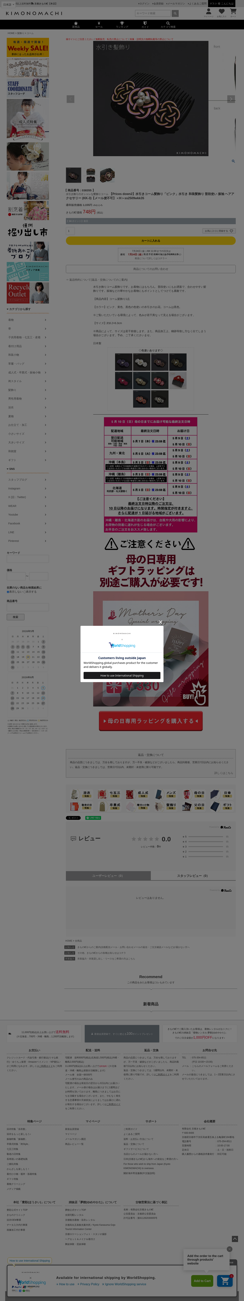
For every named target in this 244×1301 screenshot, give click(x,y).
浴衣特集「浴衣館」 (17, 1129)
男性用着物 (15, 398)
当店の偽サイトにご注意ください (30, 1268)
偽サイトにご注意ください (80, 39)
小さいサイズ (16, 433)
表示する (30, 591)
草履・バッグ (16, 363)
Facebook (14, 523)
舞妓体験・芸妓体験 (75, 1244)
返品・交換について (134, 1144)
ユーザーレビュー (108, 875)
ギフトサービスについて (136, 1149)
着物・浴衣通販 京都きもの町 (115, 1296)
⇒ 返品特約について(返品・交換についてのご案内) (97, 279)
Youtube (13, 514)
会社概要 (209, 1121)
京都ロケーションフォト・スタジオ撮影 (86, 1234)
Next (231, 99)
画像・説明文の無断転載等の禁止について (151, 39)
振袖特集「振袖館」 (17, 1139)
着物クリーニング (16, 1184)
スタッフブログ (17, 479)
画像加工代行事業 (16, 1230)
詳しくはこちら (223, 772)
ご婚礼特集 (12, 1164)
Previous (70, 99)
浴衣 (11, 407)
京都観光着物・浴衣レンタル (80, 1220)
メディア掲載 (14, 1189)
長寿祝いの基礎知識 (17, 1159)
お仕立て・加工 (17, 424)
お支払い (34, 1050)
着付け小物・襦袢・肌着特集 (22, 1174)
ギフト (12, 460)
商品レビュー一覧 (74, 1144)
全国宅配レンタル (74, 1215)
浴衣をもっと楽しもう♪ (19, 1134)
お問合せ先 (210, 1050)
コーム (30, 33)
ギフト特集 (12, 1179)
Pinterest (13, 540)
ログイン (144, 3)
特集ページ (34, 1121)
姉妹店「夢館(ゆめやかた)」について (93, 1202)
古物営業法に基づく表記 (151, 1202)
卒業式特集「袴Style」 (18, 1144)
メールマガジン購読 (75, 1139)
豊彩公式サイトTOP (17, 1210)
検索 (15, 617)
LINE (11, 532)
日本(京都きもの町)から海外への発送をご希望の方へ (151, 1159)
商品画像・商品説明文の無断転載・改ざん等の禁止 (135, 1268)
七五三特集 (12, 1149)
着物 (11, 319)
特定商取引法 (134, 1281)
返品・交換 (151, 1050)
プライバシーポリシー (110, 1281)
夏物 (11, 416)
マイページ (93, 1121)
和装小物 (13, 354)
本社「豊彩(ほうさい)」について (34, 1202)
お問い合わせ (152, 1281)
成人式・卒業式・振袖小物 (24, 372)
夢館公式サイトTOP (75, 1210)
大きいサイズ (16, 442)
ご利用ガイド (46, 1066)
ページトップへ (235, 1239)
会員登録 (158, 3)
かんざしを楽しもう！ (18, 1169)
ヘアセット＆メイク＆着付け (80, 1239)
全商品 (78, 940)
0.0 (166, 839)
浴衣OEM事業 (14, 1220)
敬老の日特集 (14, 1154)
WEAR (12, 505)
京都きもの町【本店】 (45, 3)
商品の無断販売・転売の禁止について (77, 1268)
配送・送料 (93, 1050)
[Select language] (8, 4)
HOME (11, 33)
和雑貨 (12, 451)
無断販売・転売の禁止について (111, 39)
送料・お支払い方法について (139, 1139)
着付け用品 (15, 346)
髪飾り (20, 33)
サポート (151, 1121)
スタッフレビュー (193, 875)
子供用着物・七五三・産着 (24, 337)
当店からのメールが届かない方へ (141, 1154)
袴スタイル (15, 381)
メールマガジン (176, 3)
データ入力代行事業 (17, 1225)
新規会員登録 (72, 1129)
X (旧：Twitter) (17, 497)
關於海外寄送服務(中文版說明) (139, 1173)
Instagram (14, 488)
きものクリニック (16, 1215)
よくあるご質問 (198, 3)
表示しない (15, 591)
